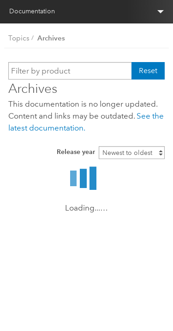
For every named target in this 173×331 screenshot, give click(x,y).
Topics (19, 38)
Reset (148, 70)
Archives (51, 38)
